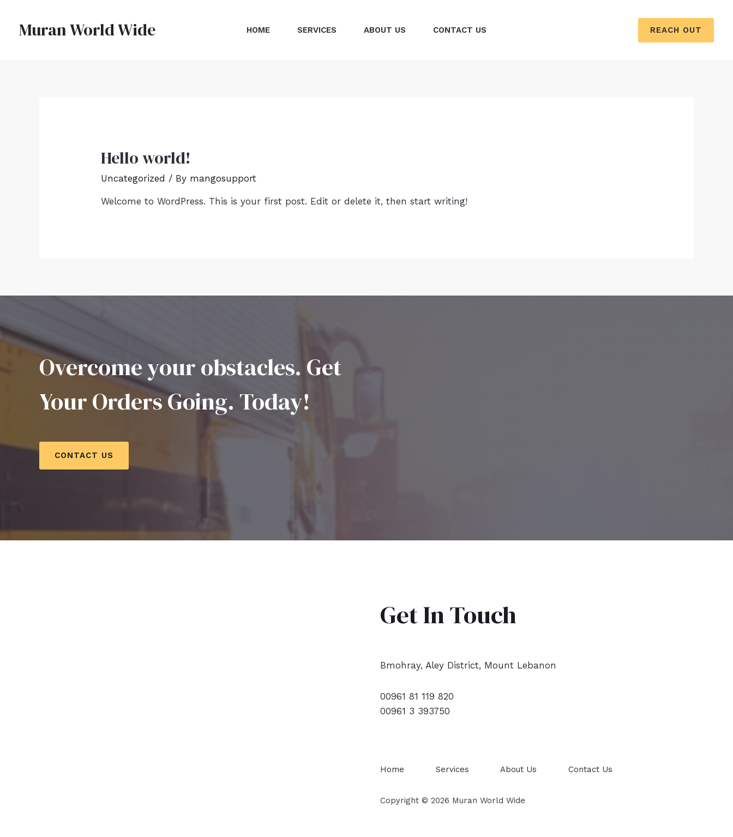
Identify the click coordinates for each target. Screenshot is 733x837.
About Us (385, 30)
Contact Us (459, 30)
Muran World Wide (87, 30)
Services (317, 30)
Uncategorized (133, 178)
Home (258, 30)
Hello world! (146, 158)
